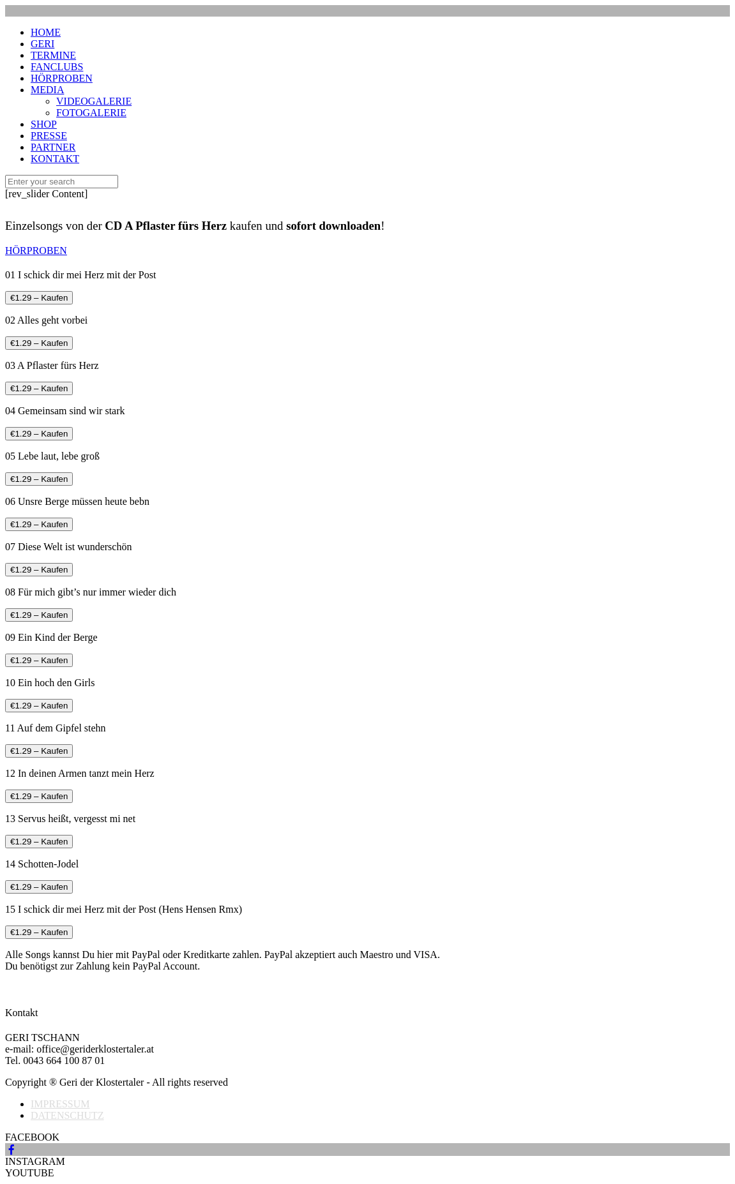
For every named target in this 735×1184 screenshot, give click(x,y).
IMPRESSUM (60, 1103)
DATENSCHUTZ (67, 1115)
